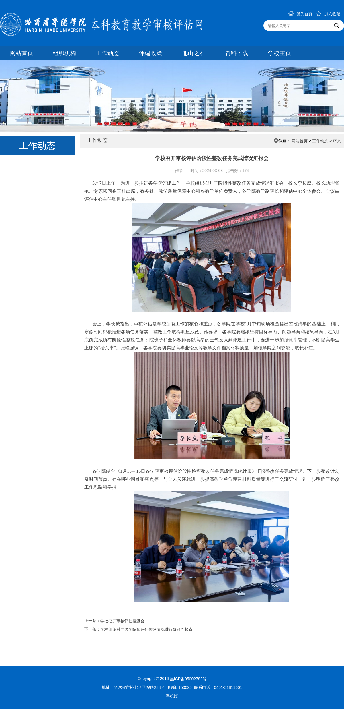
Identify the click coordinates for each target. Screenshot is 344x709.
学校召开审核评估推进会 (122, 621)
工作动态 (107, 53)
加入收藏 (328, 13)
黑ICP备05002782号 (188, 679)
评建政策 (150, 53)
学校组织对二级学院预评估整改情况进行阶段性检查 (146, 629)
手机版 (172, 696)
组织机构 (64, 53)
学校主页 (279, 53)
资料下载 (236, 53)
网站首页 (21, 53)
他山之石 (193, 53)
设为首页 (300, 13)
